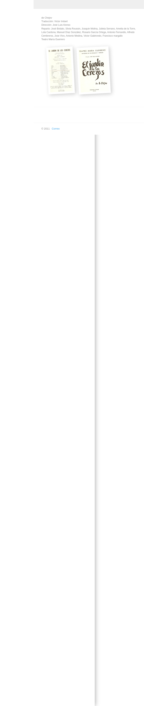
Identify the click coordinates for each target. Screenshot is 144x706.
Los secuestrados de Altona (18, 450)
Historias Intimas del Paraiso (17, 298)
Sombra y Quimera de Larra (16, 635)
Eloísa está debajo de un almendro (16, 265)
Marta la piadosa (15, 565)
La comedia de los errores (16, 339)
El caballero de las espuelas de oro (16, 203)
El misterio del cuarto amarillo (18, 252)
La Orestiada (13, 426)
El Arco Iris (12, 192)
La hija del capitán (16, 408)
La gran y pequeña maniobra (16, 397)
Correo (54, 128)
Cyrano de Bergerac (17, 149)
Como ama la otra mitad (16, 139)
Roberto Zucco (14, 611)
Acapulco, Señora (16, 84)
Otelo (9, 583)
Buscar (7, 701)
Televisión (8, 664)
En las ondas (10, 692)
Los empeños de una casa (18, 499)
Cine (5, 66)
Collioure (11, 127)
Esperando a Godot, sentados (17, 286)
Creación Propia (12, 47)
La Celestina (13, 327)
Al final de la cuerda (17, 106)
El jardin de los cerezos (14, 240)
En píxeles (9, 682)
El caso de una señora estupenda (16, 216)
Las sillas (11, 479)
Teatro (6, 75)
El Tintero (11, 275)
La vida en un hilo (16, 460)
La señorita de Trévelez (14, 437)
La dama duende (15, 358)
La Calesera (13, 318)
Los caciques (13, 488)
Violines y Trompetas (18, 645)
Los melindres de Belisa (15, 524)
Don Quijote (13, 158)
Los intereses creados (13, 536)
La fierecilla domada (17, 386)
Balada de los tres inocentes (16, 117)
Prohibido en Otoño (17, 602)
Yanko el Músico (15, 654)
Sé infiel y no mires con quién (17, 623)
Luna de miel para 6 (17, 546)
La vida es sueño (15, 469)
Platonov (11, 593)
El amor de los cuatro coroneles (18, 182)
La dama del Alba (16, 349)
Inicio (6, 38)
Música (7, 56)
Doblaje (7, 673)
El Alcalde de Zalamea (13, 169)
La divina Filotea (15, 367)
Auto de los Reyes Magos (16, 95)
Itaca (8, 309)
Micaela (10, 574)
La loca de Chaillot (16, 417)
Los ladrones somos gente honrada (17, 511)
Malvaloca (12, 556)
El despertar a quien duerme (17, 228)
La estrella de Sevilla (18, 377)
